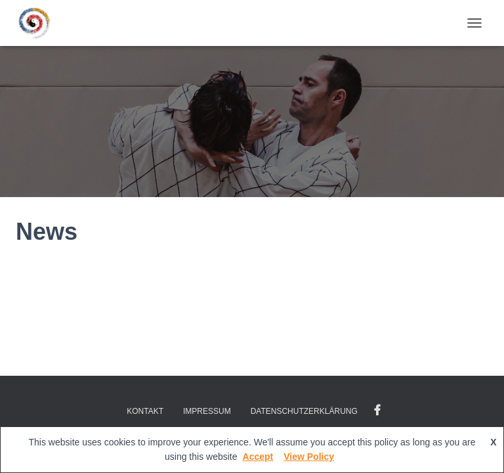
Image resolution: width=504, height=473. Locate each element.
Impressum (207, 411)
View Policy (309, 456)
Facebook (377, 410)
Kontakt (145, 411)
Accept (258, 456)
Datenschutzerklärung (304, 411)
